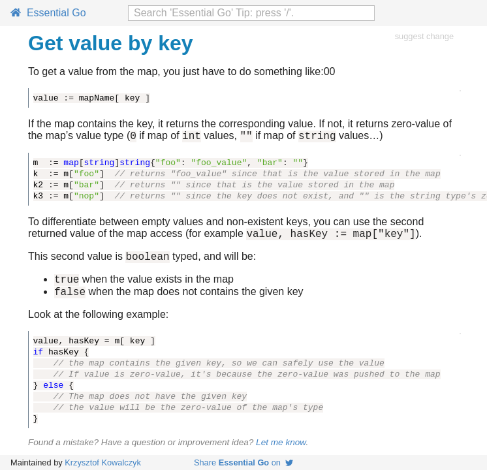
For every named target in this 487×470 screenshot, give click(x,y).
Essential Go (48, 12)
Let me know (281, 452)
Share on (243, 462)
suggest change (424, 36)
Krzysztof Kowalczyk (103, 462)
